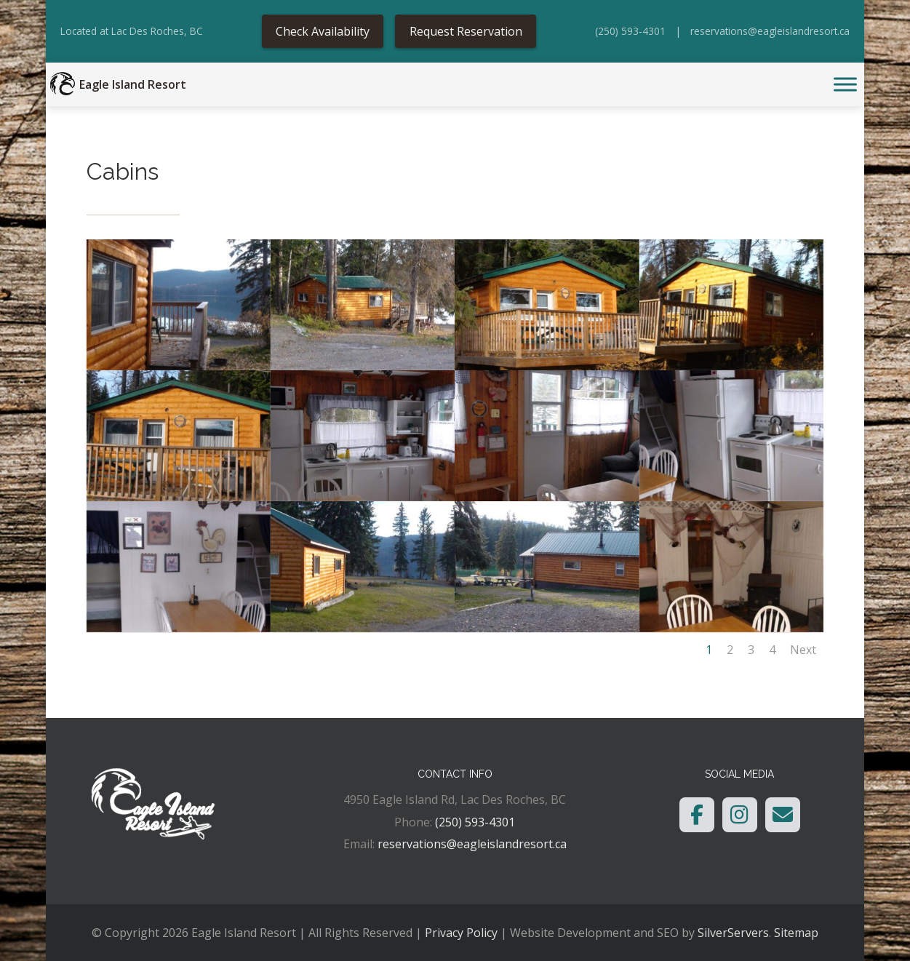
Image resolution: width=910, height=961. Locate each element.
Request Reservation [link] (466, 31)
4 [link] (772, 650)
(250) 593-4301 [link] (630, 31)
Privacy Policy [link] (461, 933)
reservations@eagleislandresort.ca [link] (770, 31)
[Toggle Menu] (845, 85)
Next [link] (803, 650)
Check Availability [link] (323, 31)
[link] (62, 84)
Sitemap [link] (796, 933)
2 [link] (730, 650)
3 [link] (751, 650)
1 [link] (709, 650)
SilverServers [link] (733, 933)
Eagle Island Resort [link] (132, 84)
